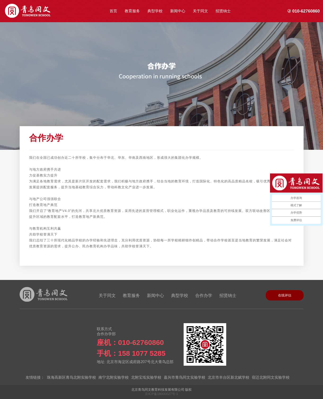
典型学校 (155, 11)
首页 (113, 11)
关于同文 (200, 11)
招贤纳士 (223, 11)
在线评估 (284, 295)
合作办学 (203, 295)
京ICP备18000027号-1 (161, 394)
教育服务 (132, 11)
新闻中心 (177, 11)
